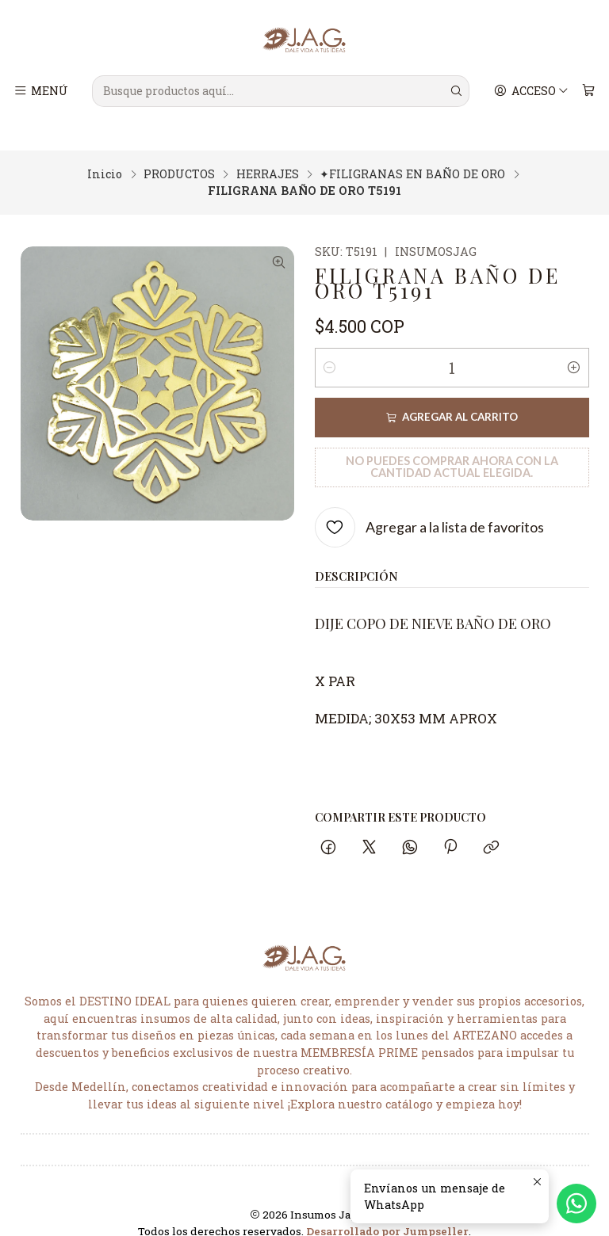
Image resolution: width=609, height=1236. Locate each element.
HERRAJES (267, 150)
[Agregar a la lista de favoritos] (429, 503)
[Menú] (40, 91)
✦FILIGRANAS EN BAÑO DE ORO (412, 150)
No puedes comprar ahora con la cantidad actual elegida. (452, 442)
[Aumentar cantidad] (574, 344)
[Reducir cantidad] (330, 344)
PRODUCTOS (179, 150)
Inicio (104, 150)
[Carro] (589, 91)
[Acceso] (533, 91)
